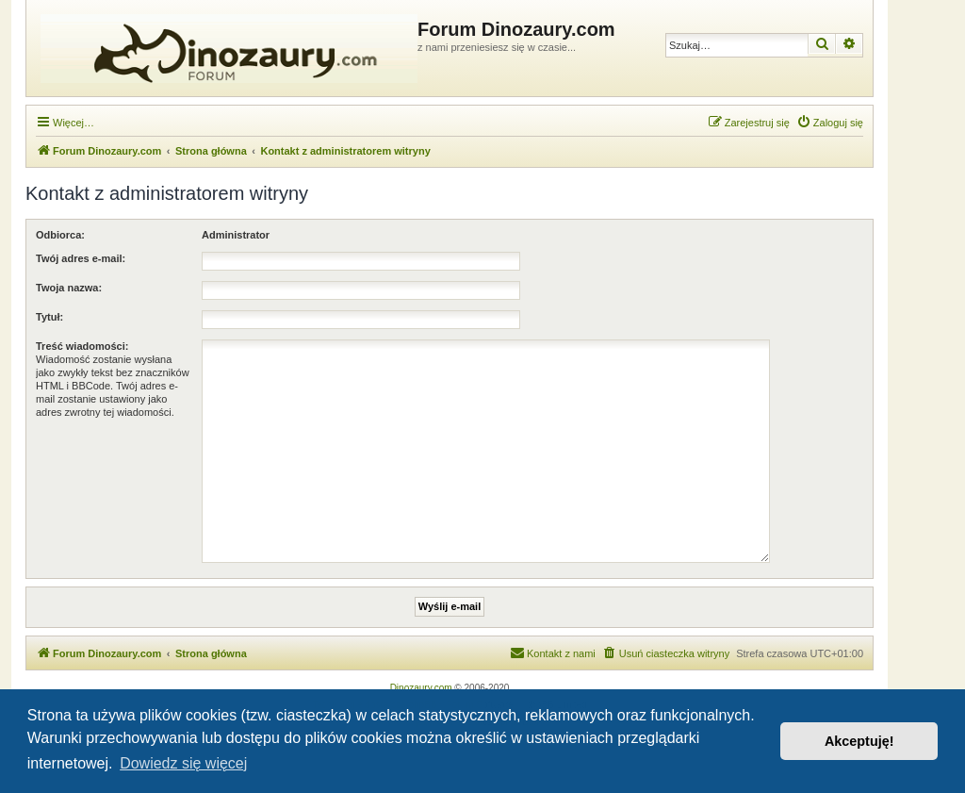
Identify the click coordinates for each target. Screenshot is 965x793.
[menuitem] (829, 122)
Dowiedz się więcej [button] (183, 763)
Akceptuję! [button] (859, 741)
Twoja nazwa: (69, 287)
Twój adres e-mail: (80, 258)
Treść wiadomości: (82, 346)
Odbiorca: (60, 234)
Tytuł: (49, 316)
